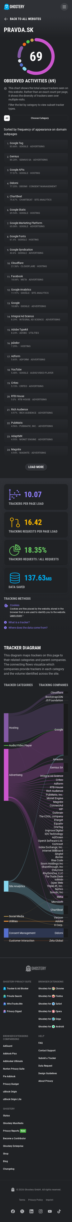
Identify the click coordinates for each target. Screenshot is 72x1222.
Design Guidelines (47, 1073)
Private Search (12, 996)
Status (6, 1115)
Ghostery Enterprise (13, 1146)
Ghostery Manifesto (13, 1123)
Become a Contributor (14, 1138)
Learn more (17, 615)
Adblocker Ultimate (13, 1061)
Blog (5, 1161)
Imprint (49, 1200)
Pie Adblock (9, 1076)
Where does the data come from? (26, 627)
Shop (5, 1153)
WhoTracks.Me (12, 1003)
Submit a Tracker (47, 1058)
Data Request (45, 1065)
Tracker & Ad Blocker (15, 988)
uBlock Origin (10, 1091)
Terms (22, 1200)
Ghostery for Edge (49, 1019)
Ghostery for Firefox (50, 996)
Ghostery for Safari (50, 1003)
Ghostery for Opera (50, 1011)
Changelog (8, 1169)
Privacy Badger (11, 1084)
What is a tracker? (17, 622)
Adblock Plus (10, 1053)
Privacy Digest (12, 1011)
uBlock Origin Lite (12, 1099)
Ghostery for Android (51, 1026)
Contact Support (46, 1050)
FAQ (40, 1043)
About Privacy (45, 1081)
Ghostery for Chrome (51, 988)
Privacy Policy (35, 1200)
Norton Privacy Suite (13, 1069)
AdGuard (7, 1046)
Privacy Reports (14, 1131)
